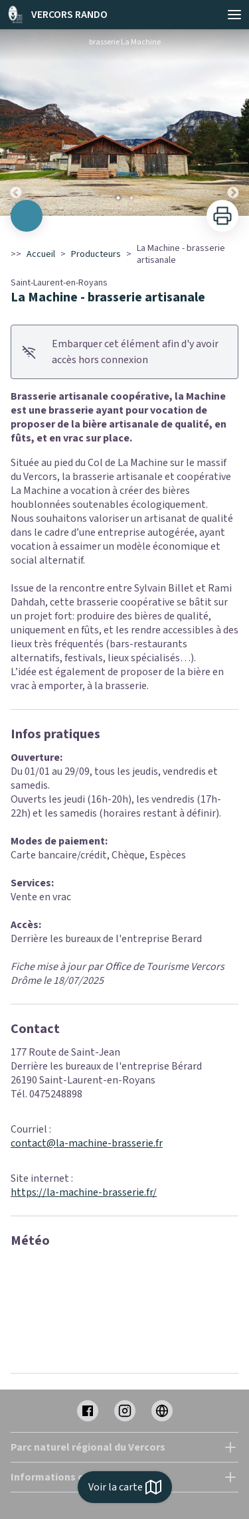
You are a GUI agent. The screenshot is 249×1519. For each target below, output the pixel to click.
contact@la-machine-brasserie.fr (87, 1143)
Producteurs (96, 254)
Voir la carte (124, 1487)
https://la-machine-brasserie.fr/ (84, 1192)
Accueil (41, 254)
